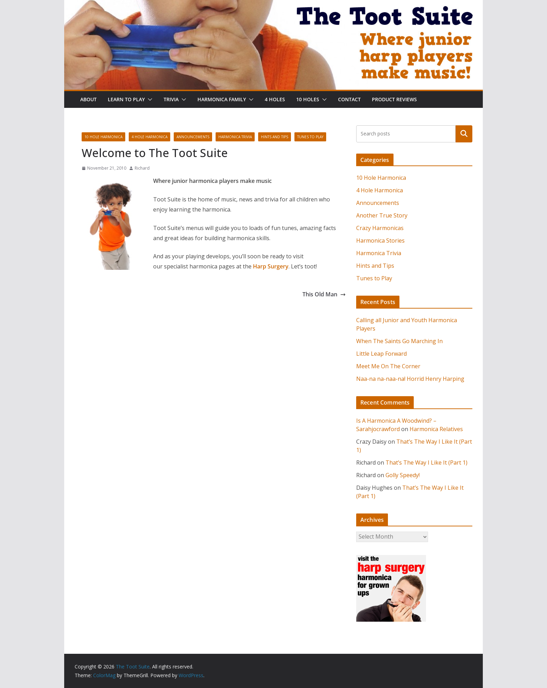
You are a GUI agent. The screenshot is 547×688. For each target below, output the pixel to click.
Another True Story (381, 215)
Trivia (171, 99)
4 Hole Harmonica (149, 136)
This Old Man (324, 294)
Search (464, 134)
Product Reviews (394, 99)
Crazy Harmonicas (380, 228)
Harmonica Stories (380, 240)
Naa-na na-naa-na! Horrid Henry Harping (410, 379)
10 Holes (307, 99)
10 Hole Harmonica (103, 136)
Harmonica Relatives (436, 429)
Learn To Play (126, 99)
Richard (142, 168)
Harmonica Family (221, 99)
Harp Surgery (271, 266)
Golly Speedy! (402, 475)
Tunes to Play (310, 136)
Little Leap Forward (381, 353)
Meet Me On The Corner (388, 366)
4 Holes (275, 99)
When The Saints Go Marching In (399, 341)
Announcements (193, 136)
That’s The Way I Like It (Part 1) (426, 462)
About (88, 99)
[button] (148, 99)
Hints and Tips (274, 136)
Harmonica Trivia (235, 136)
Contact (349, 99)
